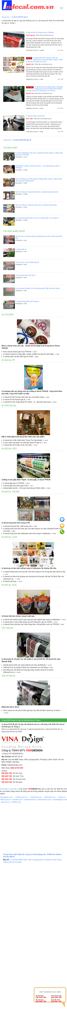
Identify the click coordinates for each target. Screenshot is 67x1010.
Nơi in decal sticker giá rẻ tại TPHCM (17, 352)
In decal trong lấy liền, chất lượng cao (17, 526)
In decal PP (8, 360)
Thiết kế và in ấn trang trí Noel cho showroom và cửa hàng (25, 667)
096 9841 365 (7, 773)
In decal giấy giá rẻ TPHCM (13, 483)
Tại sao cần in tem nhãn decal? (27, 262)
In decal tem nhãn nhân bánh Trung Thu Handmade (23, 440)
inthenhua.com (35, 797)
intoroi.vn (61, 797)
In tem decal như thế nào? (25, 275)
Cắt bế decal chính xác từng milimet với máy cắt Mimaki (24, 665)
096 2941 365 (7, 779)
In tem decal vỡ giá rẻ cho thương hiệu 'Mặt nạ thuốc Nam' (37, 288)
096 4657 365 (7, 776)
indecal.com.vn (5, 799)
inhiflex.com (16, 802)
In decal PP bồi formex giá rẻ (14, 399)
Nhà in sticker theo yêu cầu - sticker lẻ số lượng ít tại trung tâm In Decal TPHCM (31, 347)
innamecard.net (30, 799)
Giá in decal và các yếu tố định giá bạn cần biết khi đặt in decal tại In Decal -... (32, 710)
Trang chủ (5, 17)
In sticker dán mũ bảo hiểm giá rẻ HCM (18, 356)
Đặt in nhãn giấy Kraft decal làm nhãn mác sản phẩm (23, 437)
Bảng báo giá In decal (10, 707)
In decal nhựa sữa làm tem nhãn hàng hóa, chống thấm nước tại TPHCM (31, 624)
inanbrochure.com (44, 799)
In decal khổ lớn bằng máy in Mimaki (40, 32)
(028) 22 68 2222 (16, 768)
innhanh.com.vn (21, 797)
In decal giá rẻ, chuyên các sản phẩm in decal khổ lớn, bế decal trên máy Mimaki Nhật (31, 660)
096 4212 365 (7, 782)
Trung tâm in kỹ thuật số (9, 789)
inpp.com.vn (5, 802)
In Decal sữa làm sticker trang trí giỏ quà (18, 616)
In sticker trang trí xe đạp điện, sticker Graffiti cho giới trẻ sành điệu (28, 354)
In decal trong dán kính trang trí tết (16, 523)
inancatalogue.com (60, 799)
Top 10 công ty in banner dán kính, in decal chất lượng (36, 205)
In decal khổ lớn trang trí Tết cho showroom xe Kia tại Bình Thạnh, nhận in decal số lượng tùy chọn (44, 59)
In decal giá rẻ (20, 249)
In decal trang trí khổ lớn (35, 116)
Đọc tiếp (61, 50)
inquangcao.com (6, 797)
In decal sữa (9, 585)
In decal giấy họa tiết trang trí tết (15, 486)
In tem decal (9, 405)
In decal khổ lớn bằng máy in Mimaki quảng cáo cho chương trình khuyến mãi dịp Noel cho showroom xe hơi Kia (44, 88)
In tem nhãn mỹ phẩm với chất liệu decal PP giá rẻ (22, 443)
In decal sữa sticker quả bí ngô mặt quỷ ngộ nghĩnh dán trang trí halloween (31, 619)
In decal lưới (9, 537)
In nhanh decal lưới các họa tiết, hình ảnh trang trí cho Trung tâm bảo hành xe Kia (34, 572)
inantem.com (18, 799)
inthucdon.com (49, 797)
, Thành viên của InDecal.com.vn (40, 35)
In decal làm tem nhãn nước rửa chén (17, 445)
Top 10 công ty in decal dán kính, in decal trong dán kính (36, 192)
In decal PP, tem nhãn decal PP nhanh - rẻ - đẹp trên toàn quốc (27, 402)
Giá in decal (9, 676)
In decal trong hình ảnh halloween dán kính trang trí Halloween (27, 533)
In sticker (8, 314)
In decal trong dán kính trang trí (27, 301)
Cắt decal (8, 628)
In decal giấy (9, 448)
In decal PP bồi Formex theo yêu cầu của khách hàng (23, 397)
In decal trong (11, 491)
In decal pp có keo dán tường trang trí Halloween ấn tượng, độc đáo (29, 568)
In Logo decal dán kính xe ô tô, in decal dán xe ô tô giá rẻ (37, 218)
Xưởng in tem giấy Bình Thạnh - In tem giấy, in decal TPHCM (26, 480)
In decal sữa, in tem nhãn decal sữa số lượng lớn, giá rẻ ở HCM (27, 622)
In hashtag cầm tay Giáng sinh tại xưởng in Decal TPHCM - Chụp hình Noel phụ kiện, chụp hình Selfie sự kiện (32, 392)
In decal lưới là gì (10, 581)
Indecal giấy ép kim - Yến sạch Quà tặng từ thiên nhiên (24, 488)
